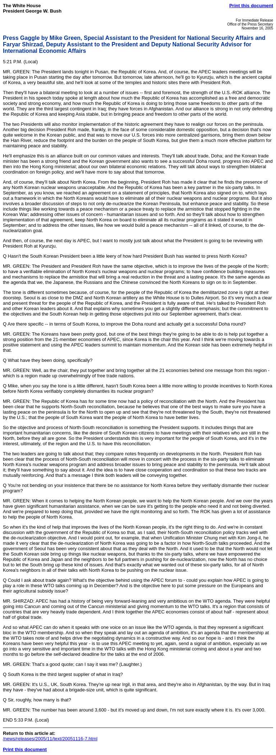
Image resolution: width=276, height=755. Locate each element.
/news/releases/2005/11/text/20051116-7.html (50, 738)
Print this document (251, 5)
